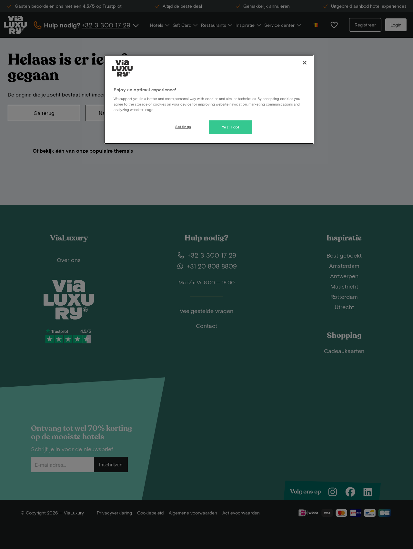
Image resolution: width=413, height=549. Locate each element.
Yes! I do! (230, 127)
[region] (209, 99)
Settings (183, 127)
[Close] (304, 63)
